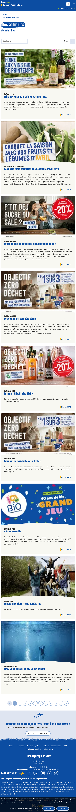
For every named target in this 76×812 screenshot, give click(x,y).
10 (61, 703)
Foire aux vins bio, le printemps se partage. (25, 96)
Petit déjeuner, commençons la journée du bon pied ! (30, 244)
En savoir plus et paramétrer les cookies (24, 808)
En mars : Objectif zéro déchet (18, 393)
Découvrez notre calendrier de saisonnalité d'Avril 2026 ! (32, 169)
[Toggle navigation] (74, 5)
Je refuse (49, 808)
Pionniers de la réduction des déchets (22, 461)
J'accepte (62, 808)
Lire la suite (66, 115)
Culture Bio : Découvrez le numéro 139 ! (23, 603)
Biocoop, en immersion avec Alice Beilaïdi (24, 669)
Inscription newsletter (38, 733)
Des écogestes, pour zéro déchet (20, 318)
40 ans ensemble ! (13, 531)
